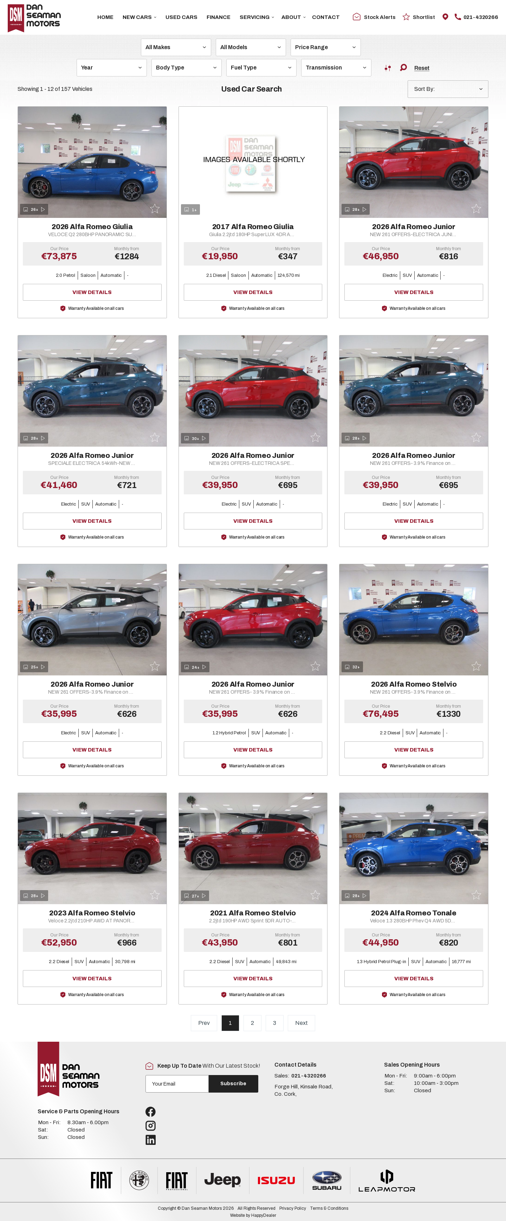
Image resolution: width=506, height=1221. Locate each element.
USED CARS (181, 17)
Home (105, 17)
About (293, 17)
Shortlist (418, 16)
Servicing (257, 17)
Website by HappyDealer (253, 1215)
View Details (112, 292)
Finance (219, 17)
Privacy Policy (292, 1208)
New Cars (139, 17)
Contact (326, 17)
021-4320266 (476, 17)
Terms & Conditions (329, 1208)
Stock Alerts (374, 16)
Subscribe (233, 1083)
